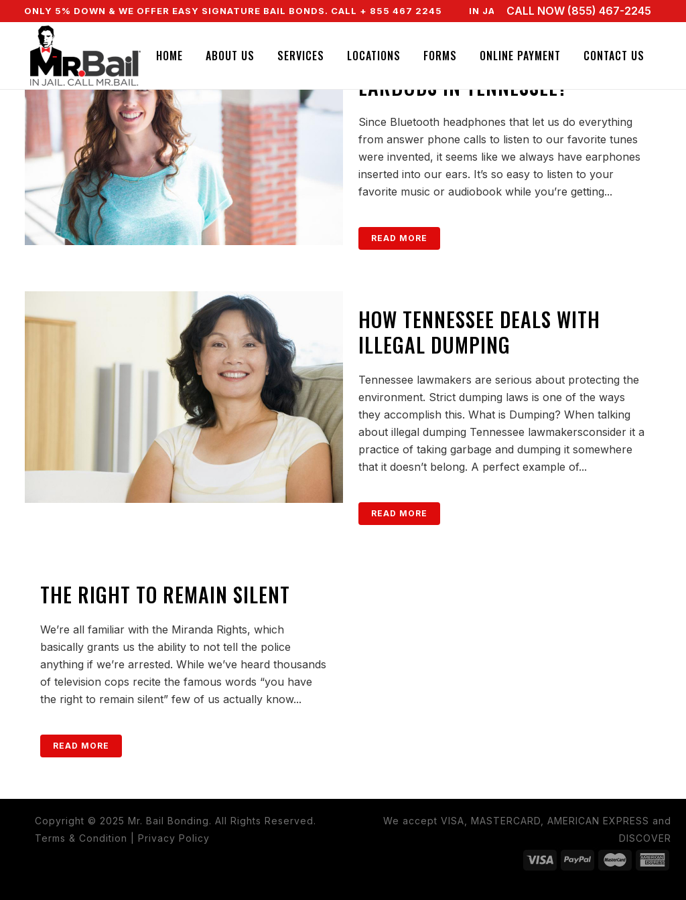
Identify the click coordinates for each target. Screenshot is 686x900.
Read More (399, 238)
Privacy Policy (174, 838)
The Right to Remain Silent (165, 594)
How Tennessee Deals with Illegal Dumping (479, 332)
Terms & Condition (81, 838)
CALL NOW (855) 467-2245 (578, 10)
